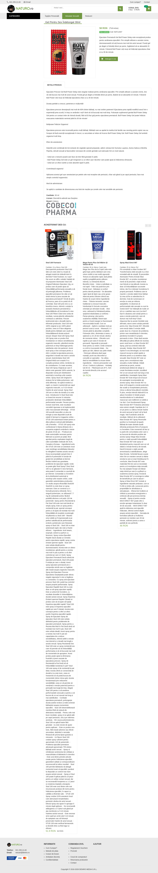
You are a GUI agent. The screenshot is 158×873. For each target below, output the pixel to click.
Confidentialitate (52, 860)
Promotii (73, 851)
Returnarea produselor (79, 860)
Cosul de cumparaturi (78, 857)
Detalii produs (54, 85)
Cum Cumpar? (51, 848)
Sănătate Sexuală (19, 21)
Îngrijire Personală (20, 88)
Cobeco (55, 201)
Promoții (14, 84)
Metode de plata (52, 851)
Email (27, 2)
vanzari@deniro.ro (22, 853)
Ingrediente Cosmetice (21, 91)
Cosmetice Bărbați (19, 103)
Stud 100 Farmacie (53, 263)
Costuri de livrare (52, 854)
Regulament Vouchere (79, 848)
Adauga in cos (110, 59)
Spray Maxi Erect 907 (128, 263)
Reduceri (88, 16)
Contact (147, 2)
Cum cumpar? (135, 2)
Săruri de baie (17, 95)
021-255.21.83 (13, 2)
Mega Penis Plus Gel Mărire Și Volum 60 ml (95, 263)
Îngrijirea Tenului (19, 99)
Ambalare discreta (53, 857)
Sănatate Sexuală (72, 16)
